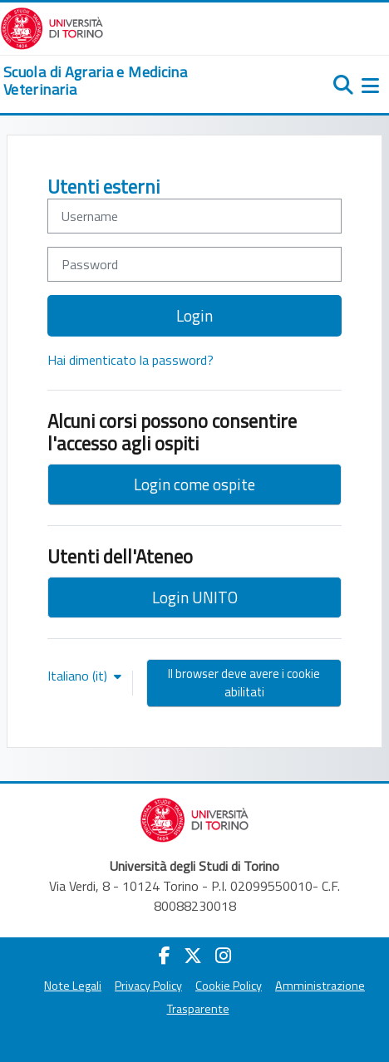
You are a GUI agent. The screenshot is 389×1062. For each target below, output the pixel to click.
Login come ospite (194, 484)
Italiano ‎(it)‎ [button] (79, 676)
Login (194, 315)
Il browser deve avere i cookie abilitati (244, 682)
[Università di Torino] (52, 27)
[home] (129, 81)
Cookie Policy (228, 985)
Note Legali (72, 985)
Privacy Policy (148, 985)
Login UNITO (195, 597)
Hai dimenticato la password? (130, 360)
